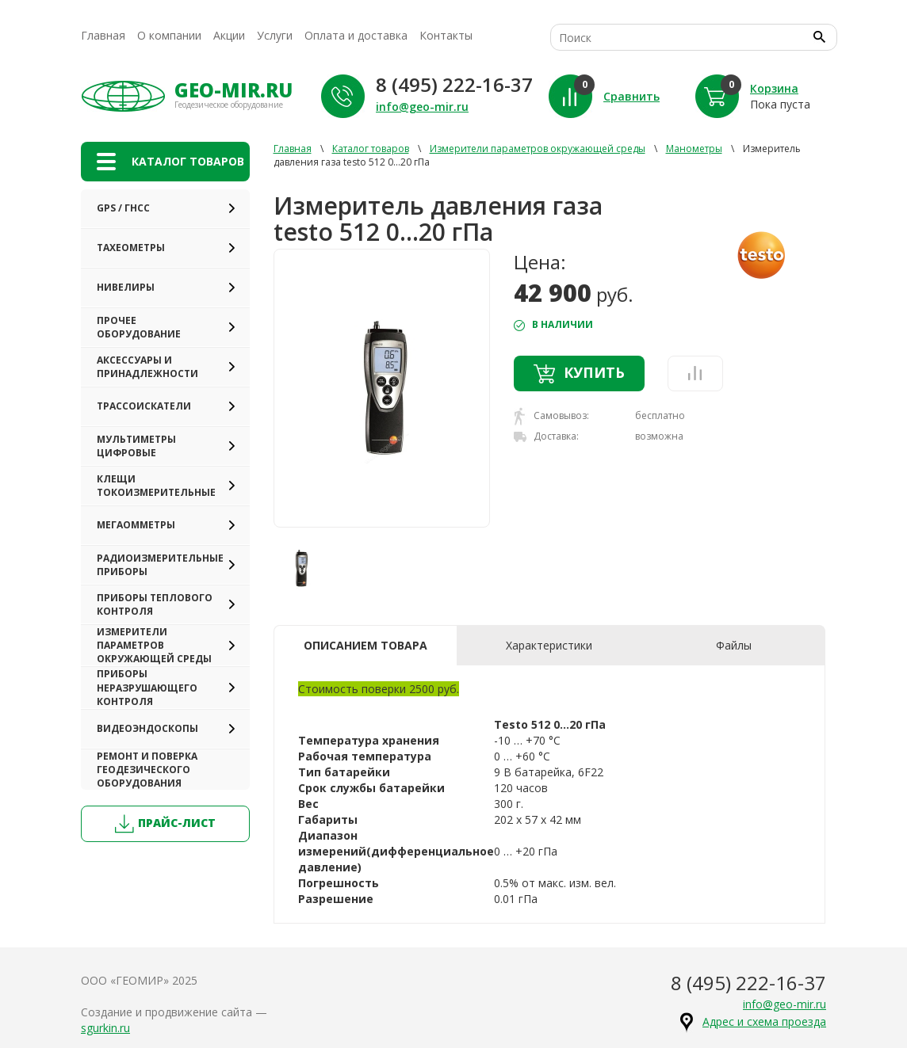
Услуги (275, 35)
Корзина (774, 88)
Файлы (734, 645)
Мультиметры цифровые (136, 446)
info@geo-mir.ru (422, 106)
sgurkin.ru (105, 1027)
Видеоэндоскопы (147, 728)
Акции (229, 35)
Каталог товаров (370, 148)
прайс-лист (165, 823)
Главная (103, 35)
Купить (579, 373)
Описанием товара (365, 645)
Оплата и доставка (356, 35)
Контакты (446, 35)
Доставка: (546, 436)
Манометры (694, 148)
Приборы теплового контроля (154, 604)
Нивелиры (126, 287)
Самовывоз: (551, 416)
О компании (169, 35)
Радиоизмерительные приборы (160, 564)
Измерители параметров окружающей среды (154, 645)
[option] (381, 388)
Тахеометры (131, 247)
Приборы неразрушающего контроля (147, 687)
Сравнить (631, 96)
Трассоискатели (144, 406)
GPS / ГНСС (123, 208)
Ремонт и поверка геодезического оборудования (147, 769)
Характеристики (549, 645)
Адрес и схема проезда (764, 1021)
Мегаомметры (136, 525)
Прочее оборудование (139, 327)
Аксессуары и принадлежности (147, 366)
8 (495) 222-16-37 (454, 84)
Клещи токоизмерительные (156, 485)
